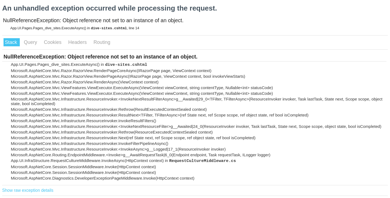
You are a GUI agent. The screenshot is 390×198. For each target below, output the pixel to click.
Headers (78, 42)
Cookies (53, 42)
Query (31, 42)
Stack (11, 42)
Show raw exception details (27, 190)
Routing (101, 42)
